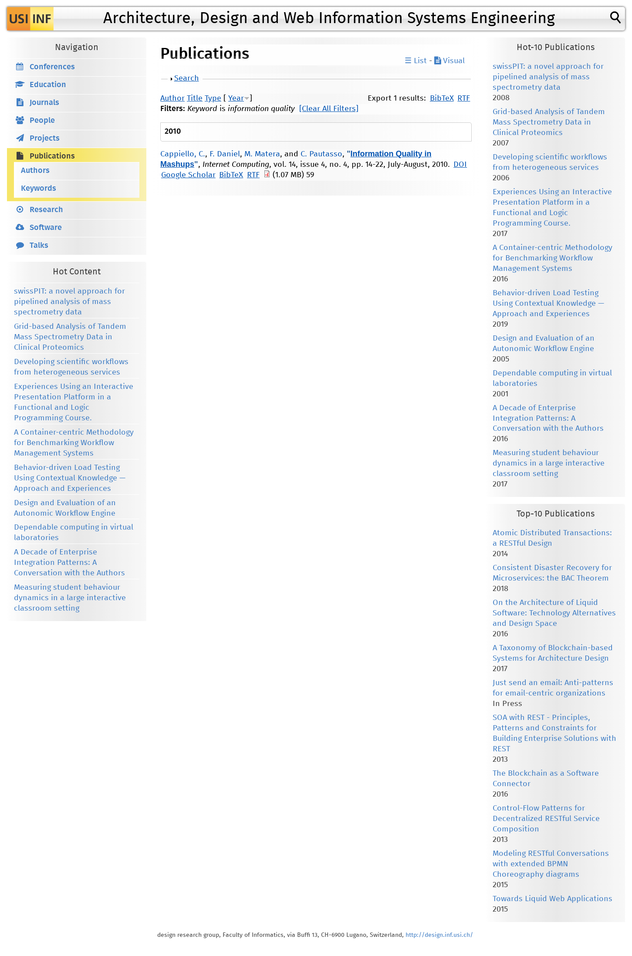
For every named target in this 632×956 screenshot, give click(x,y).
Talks (39, 246)
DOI (460, 165)
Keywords (38, 189)
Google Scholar (188, 175)
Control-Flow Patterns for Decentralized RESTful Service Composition (546, 818)
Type (213, 98)
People (42, 121)
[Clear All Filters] (328, 109)
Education (48, 85)
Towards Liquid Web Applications (552, 899)
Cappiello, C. (182, 154)
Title (195, 98)
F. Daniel (225, 154)
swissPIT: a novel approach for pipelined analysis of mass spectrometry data (69, 301)
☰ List (416, 61)
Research (46, 210)
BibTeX (442, 98)
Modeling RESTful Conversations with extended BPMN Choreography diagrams (551, 864)
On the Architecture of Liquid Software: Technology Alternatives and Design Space (554, 613)
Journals (44, 103)
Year (236, 98)
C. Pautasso (321, 154)
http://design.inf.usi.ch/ (439, 935)
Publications (52, 156)
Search (186, 78)
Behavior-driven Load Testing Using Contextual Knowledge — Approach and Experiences (69, 478)
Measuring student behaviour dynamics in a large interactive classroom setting (70, 598)
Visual (449, 61)
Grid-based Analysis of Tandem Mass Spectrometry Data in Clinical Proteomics (70, 337)
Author (172, 98)
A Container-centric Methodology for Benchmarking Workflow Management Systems (74, 443)
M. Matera (262, 154)
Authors (35, 171)
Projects (45, 138)
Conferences (52, 67)
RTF (463, 98)
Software (46, 228)
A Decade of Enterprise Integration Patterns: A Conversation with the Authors (69, 562)
